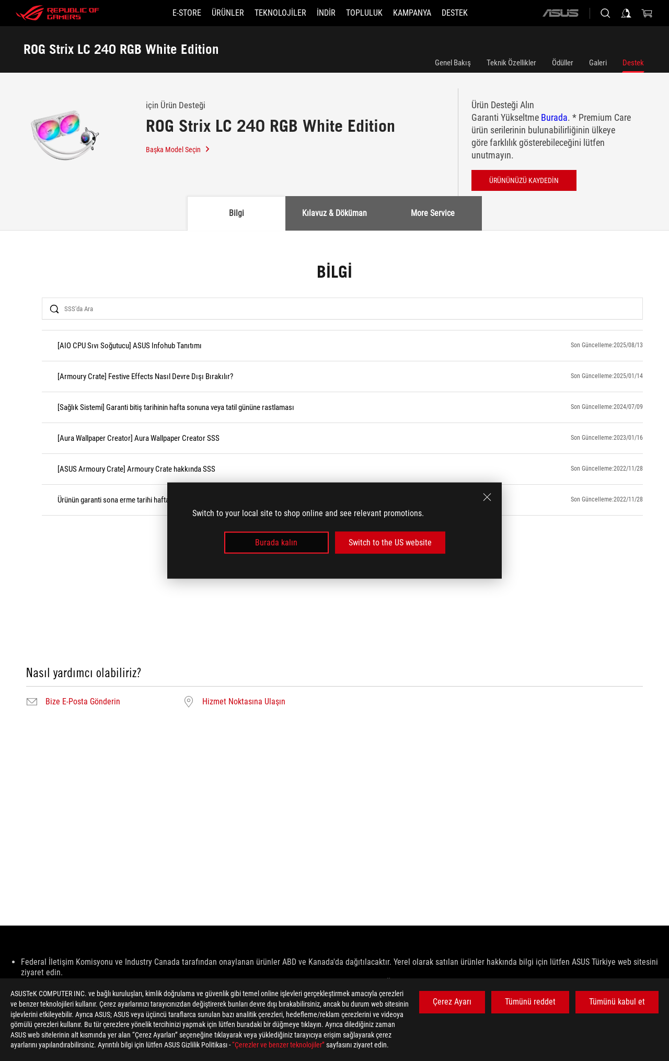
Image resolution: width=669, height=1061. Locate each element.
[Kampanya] (412, 13)
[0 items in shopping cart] (647, 13)
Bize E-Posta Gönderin (82, 701)
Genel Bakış (453, 62)
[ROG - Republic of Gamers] (57, 13)
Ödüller (562, 62)
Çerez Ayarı (452, 1002)
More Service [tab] (433, 213)
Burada (554, 117)
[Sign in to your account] (626, 13)
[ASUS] (560, 13)
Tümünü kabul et (617, 1002)
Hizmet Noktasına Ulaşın (243, 701)
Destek (633, 62)
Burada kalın (276, 542)
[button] (228, 13)
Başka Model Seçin (178, 149)
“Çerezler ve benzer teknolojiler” (278, 1045)
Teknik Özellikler (511, 62)
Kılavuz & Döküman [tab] (334, 213)
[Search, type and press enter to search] (605, 13)
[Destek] (455, 13)
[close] (487, 496)
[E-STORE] (186, 13)
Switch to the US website (390, 542)
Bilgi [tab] (236, 213)
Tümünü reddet (530, 1002)
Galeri (598, 62)
